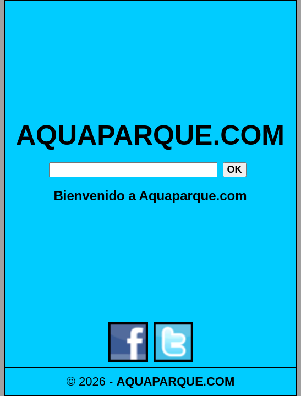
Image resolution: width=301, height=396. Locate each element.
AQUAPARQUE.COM (150, 135)
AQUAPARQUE (160, 381)
